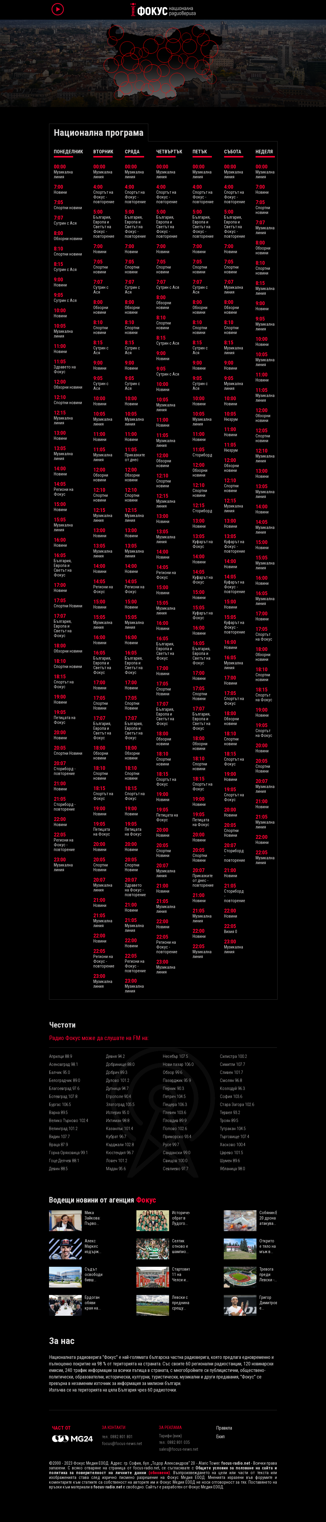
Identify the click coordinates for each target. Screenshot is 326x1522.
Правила (224, 1428)
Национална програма (99, 132)
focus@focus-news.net (122, 1443)
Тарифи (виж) (170, 1435)
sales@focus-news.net (178, 1449)
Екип (220, 1436)
